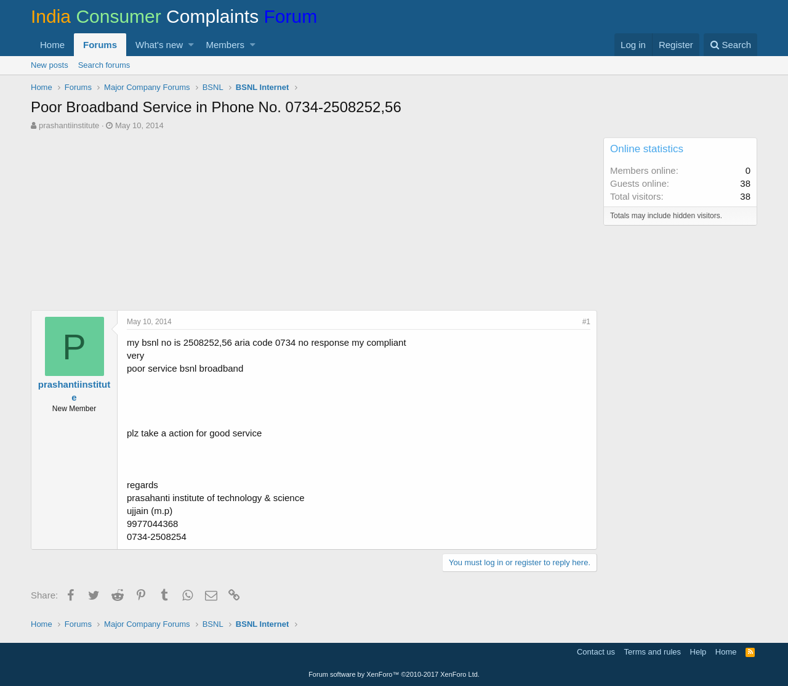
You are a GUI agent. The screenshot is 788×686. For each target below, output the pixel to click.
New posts (49, 65)
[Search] (730, 44)
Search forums (104, 65)
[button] (191, 44)
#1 (586, 321)
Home (52, 44)
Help (698, 651)
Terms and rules (652, 651)
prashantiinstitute (69, 125)
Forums (100, 44)
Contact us (596, 651)
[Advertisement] (314, 223)
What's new (159, 44)
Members (225, 44)
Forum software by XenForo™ (394, 674)
